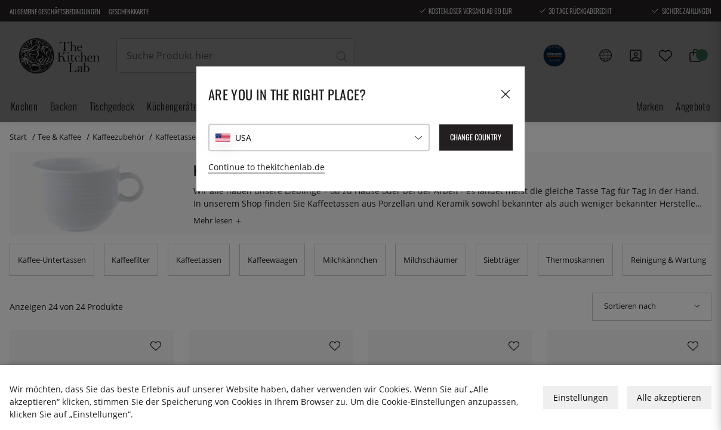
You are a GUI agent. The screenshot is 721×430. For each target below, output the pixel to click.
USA (243, 137)
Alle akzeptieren (669, 397)
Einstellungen (580, 397)
